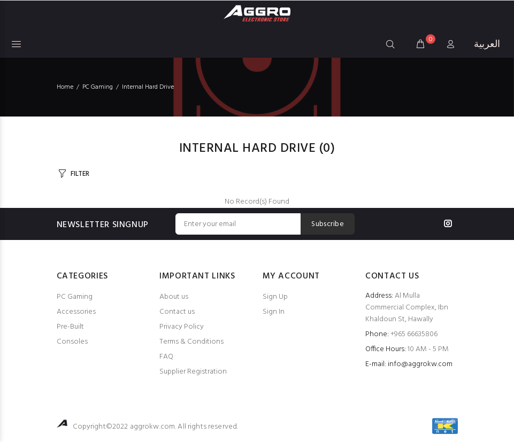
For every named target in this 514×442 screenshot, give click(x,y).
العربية (487, 44)
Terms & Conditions (191, 342)
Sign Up (275, 297)
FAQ (166, 357)
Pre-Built (70, 327)
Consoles (72, 342)
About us (173, 297)
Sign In (274, 312)
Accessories (76, 312)
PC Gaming (75, 297)
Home (65, 87)
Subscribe (327, 224)
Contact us (177, 312)
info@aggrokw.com (420, 364)
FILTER (80, 174)
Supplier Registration (193, 372)
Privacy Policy (181, 327)
